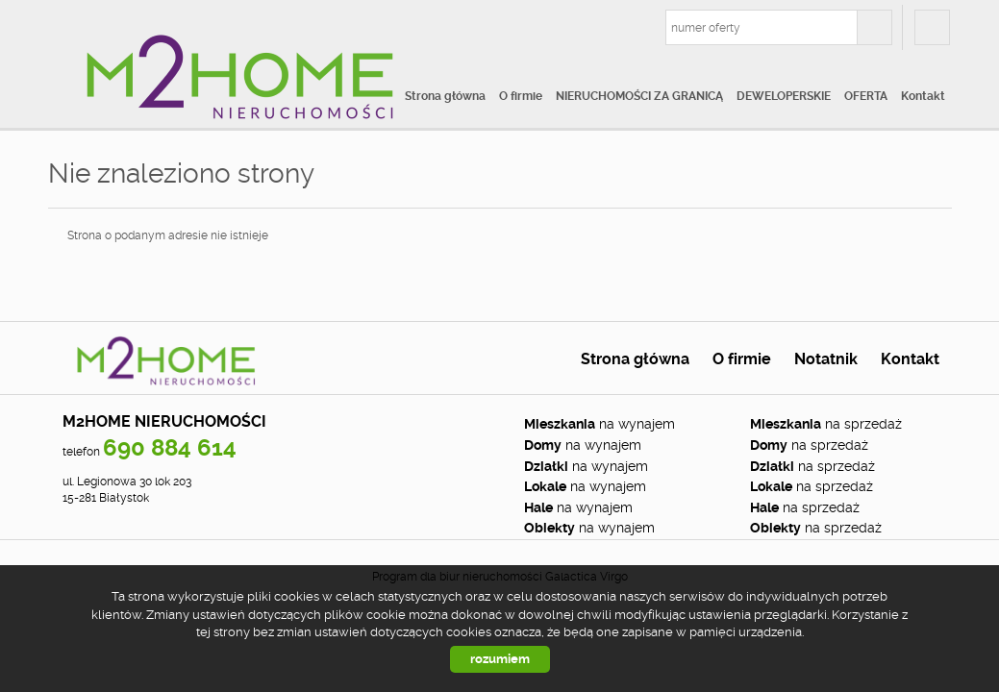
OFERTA (865, 96)
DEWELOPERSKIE (784, 96)
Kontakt (923, 96)
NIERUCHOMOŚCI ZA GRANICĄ (639, 96)
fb (932, 27)
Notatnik (826, 359)
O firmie (520, 96)
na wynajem (599, 424)
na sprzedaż (826, 424)
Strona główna (445, 96)
